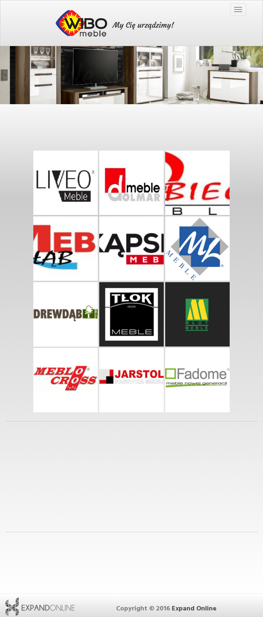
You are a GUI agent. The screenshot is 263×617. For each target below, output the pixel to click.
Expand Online (194, 608)
